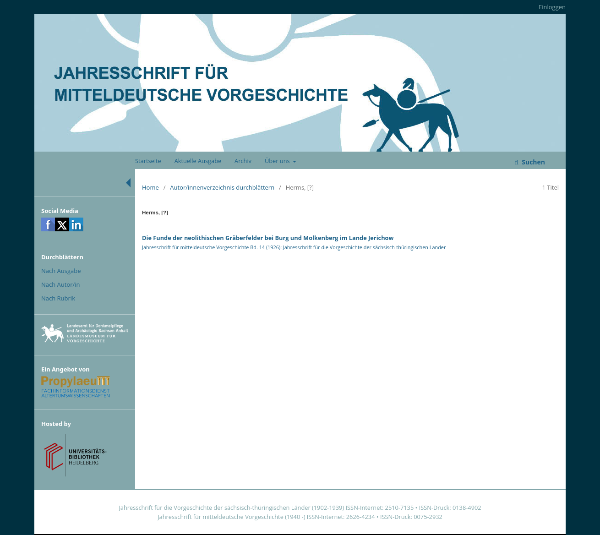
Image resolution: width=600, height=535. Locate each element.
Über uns (278, 161)
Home (150, 187)
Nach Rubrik (58, 298)
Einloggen (552, 7)
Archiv (243, 161)
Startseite (148, 161)
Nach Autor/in (60, 284)
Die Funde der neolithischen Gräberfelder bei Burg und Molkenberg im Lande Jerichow (267, 238)
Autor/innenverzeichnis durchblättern (222, 187)
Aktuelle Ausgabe (198, 161)
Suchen (532, 162)
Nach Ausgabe (61, 271)
